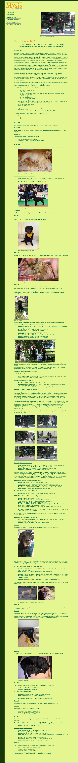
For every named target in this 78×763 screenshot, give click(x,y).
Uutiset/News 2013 (35, 46)
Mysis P (31, 719)
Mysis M (35, 527)
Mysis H (36, 607)
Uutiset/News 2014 (46, 46)
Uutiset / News (10, 14)
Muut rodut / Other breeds (14, 24)
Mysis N (35, 125)
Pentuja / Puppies (11, 17)
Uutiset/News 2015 (58, 46)
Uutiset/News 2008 (24, 44)
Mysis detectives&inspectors (51, 130)
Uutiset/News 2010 (46, 44)
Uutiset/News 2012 (24, 46)
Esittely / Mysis (11, 27)
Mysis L (35, 703)
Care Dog (37, 219)
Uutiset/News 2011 (58, 44)
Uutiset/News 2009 (35, 44)
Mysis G (16, 213)
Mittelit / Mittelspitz (12, 22)
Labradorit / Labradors (13, 19)
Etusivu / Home (10, 12)
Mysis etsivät (17, 130)
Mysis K (35, 582)
